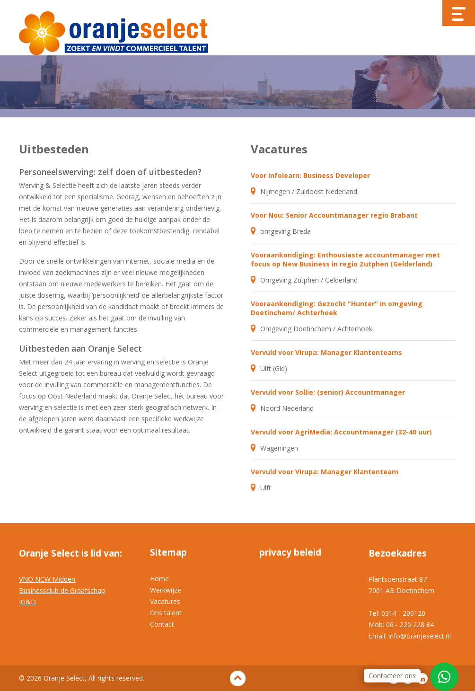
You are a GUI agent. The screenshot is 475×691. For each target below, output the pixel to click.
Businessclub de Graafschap (62, 590)
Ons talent (166, 612)
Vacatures (165, 601)
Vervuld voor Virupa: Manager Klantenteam (324, 471)
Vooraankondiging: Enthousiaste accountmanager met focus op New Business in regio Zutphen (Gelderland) (345, 259)
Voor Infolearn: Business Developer (310, 175)
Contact (162, 624)
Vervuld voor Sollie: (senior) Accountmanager (328, 392)
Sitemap (168, 552)
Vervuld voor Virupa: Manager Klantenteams (326, 352)
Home (159, 578)
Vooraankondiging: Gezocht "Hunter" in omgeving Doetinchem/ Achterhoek (336, 308)
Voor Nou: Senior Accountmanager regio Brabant (334, 215)
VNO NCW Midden (47, 579)
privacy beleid (290, 552)
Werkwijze (165, 589)
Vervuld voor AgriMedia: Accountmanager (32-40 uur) (341, 431)
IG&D (27, 601)
